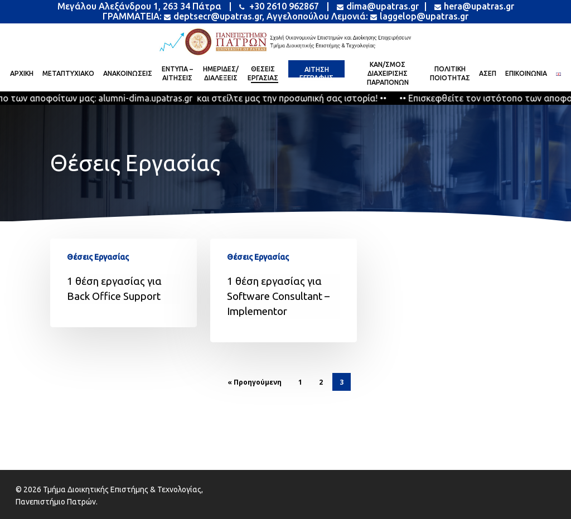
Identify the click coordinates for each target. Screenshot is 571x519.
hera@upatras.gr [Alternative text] (473, 6)
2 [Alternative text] (321, 382)
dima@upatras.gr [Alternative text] (378, 6)
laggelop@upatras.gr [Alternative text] (419, 16)
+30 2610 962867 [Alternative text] (279, 6)
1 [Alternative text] (300, 382)
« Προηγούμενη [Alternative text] (255, 382)
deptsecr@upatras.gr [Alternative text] (213, 16)
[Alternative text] (285, 42)
